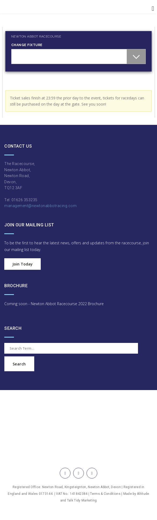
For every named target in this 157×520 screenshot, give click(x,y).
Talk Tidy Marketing (82, 500)
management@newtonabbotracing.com (40, 206)
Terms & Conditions (105, 494)
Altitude (143, 494)
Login (7, 24)
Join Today (22, 264)
